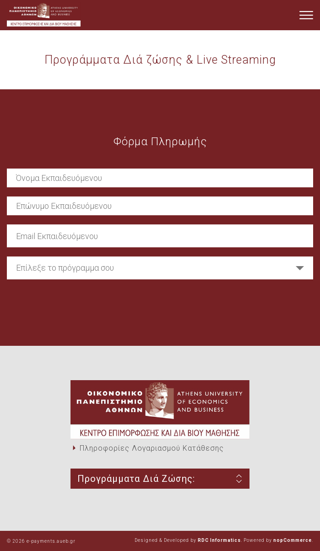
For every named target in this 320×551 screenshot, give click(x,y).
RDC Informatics (219, 540)
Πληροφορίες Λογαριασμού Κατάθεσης (152, 448)
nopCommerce (292, 540)
